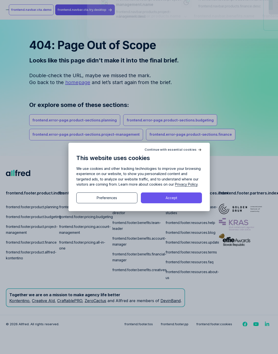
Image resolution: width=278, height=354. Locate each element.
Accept (171, 198)
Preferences (107, 198)
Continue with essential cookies (171, 149)
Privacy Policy (186, 184)
